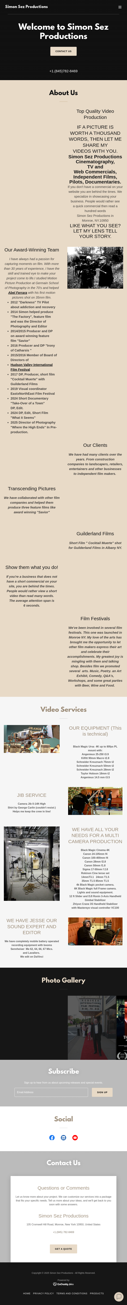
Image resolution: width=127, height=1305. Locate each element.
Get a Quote (63, 1249)
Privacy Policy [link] (43, 1293)
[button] (120, 7)
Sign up (102, 1092)
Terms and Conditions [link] (71, 1293)
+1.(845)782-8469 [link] (63, 71)
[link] (26, 7)
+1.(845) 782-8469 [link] (63, 1232)
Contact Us (63, 51)
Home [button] (26, 1293)
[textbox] (51, 1092)
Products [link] (97, 1293)
